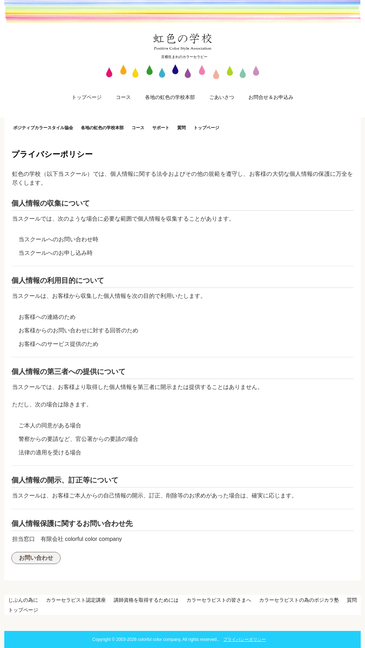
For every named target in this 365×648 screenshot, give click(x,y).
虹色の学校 (182, 41)
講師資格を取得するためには (146, 600)
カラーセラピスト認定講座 (76, 600)
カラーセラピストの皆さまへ (218, 600)
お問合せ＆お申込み (270, 97)
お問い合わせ (36, 558)
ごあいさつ (221, 97)
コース (123, 97)
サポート (160, 127)
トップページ (87, 97)
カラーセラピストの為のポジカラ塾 (299, 600)
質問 (181, 127)
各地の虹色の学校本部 (170, 97)
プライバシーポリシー (244, 639)
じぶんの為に (23, 600)
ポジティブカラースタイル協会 (43, 127)
